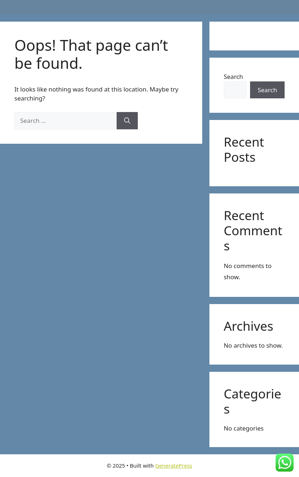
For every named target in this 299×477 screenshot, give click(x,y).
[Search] (127, 120)
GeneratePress (173, 465)
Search (233, 76)
